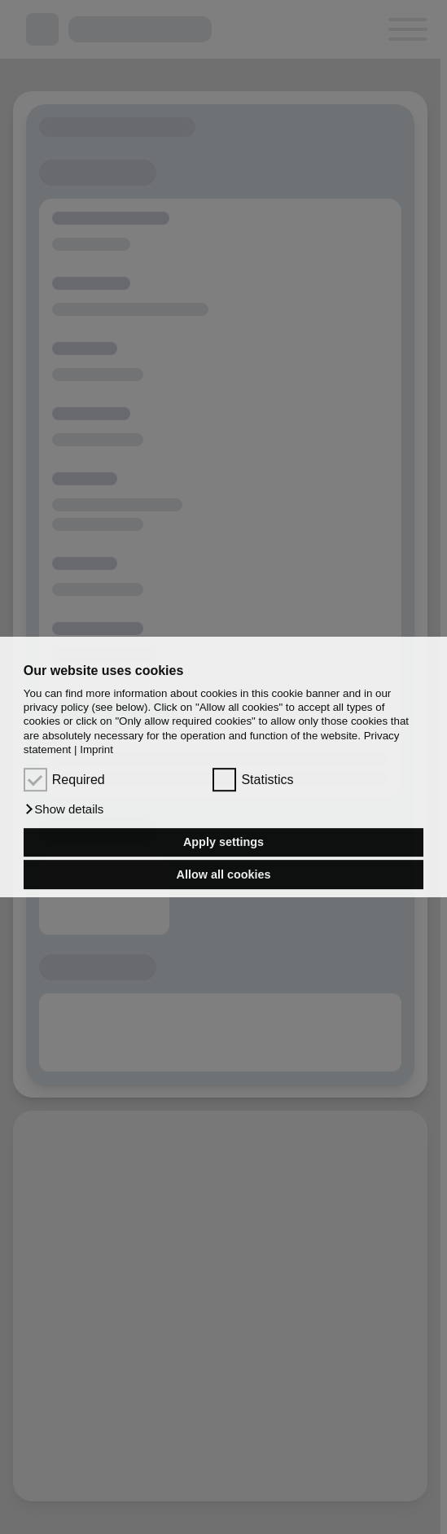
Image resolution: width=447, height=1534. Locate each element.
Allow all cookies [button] (224, 874)
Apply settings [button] (223, 842)
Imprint (96, 749)
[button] (64, 809)
